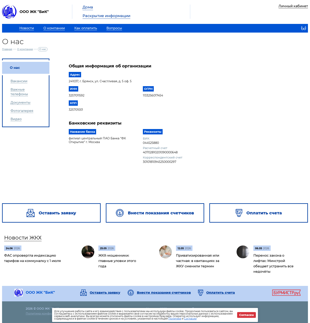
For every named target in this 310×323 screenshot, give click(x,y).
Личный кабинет (293, 6)
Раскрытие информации (106, 16)
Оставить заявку (105, 292)
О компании (25, 49)
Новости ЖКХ (23, 237)
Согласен (246, 315)
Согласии (190, 318)
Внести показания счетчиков (164, 292)
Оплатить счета (220, 292)
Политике (174, 318)
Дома (88, 7)
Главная (7, 49)
